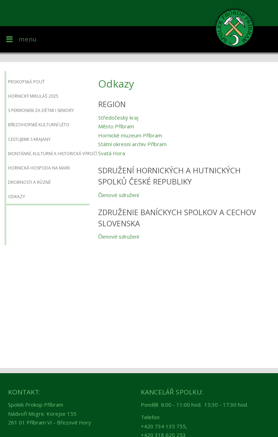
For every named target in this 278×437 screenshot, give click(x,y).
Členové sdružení (118, 194)
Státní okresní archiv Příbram (132, 144)
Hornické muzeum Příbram (130, 135)
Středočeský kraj (118, 117)
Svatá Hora (111, 153)
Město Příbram (116, 126)
